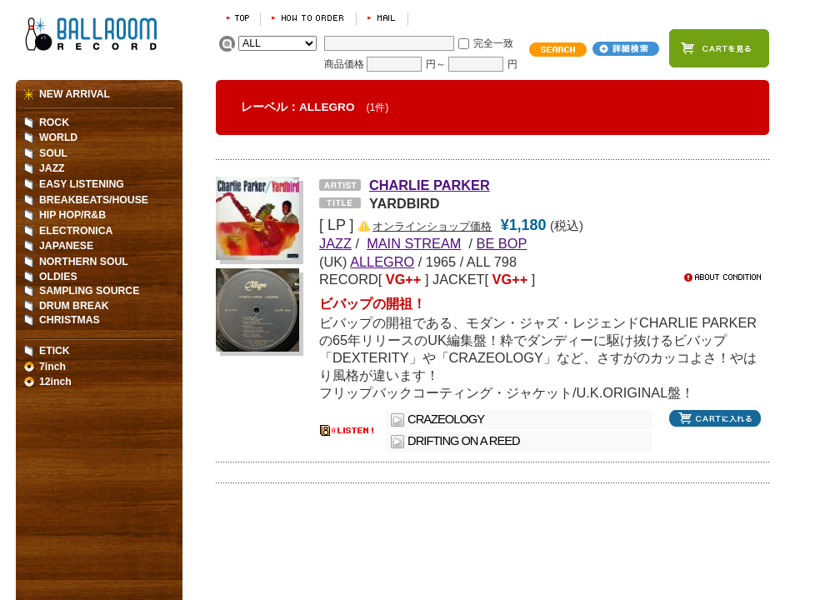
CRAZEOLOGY (446, 419)
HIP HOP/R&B (72, 215)
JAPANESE (66, 246)
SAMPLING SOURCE (89, 291)
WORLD (58, 137)
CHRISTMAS (69, 320)
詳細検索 (625, 49)
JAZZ (52, 168)
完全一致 (493, 43)
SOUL (53, 153)
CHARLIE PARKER (429, 185)
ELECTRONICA (75, 231)
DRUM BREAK (74, 306)
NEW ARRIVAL (74, 94)
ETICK (54, 351)
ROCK (54, 122)
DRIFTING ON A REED (463, 441)
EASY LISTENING (81, 184)
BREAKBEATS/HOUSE (93, 200)
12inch (55, 382)
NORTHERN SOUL (83, 262)
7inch (52, 366)
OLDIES (58, 276)
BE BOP (502, 243)
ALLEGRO (382, 261)
